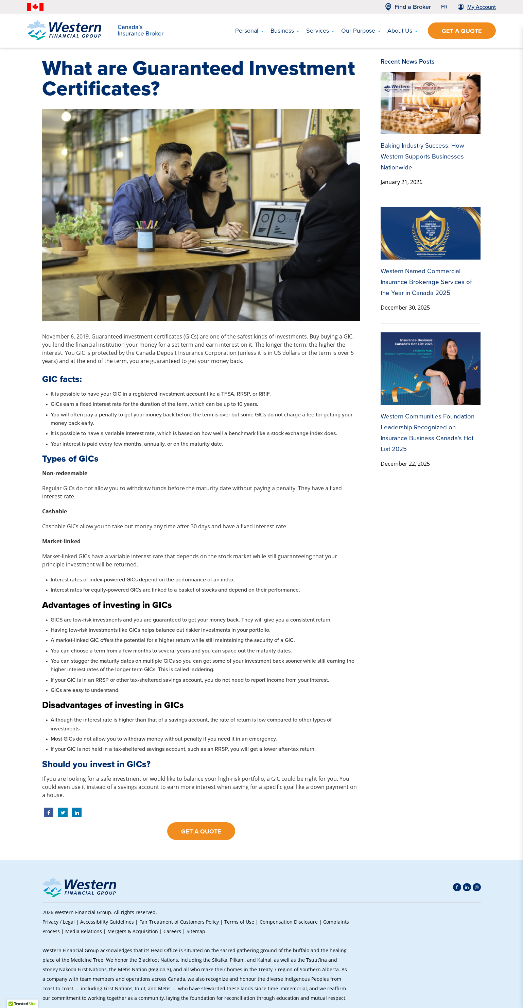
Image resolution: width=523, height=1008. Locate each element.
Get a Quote (462, 31)
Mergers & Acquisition (132, 931)
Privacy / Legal (58, 922)
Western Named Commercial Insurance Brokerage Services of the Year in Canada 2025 (426, 281)
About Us (402, 30)
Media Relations (83, 931)
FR (444, 7)
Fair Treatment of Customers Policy (179, 922)
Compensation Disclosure (289, 922)
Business (285, 30)
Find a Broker (413, 6)
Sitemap (196, 931)
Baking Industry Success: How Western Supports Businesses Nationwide (422, 156)
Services (320, 30)
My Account (481, 7)
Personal (249, 30)
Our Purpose (361, 30)
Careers (172, 931)
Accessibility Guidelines (107, 922)
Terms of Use (239, 922)
